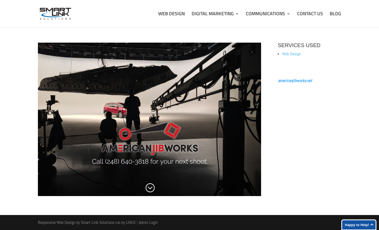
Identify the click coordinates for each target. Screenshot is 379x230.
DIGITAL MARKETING (213, 14)
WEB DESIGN (171, 14)
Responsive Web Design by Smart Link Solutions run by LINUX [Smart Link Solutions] (87, 222)
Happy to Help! (357, 225)
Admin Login (148, 222)
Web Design (291, 54)
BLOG (335, 14)
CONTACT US (310, 14)
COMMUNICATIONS (265, 14)
